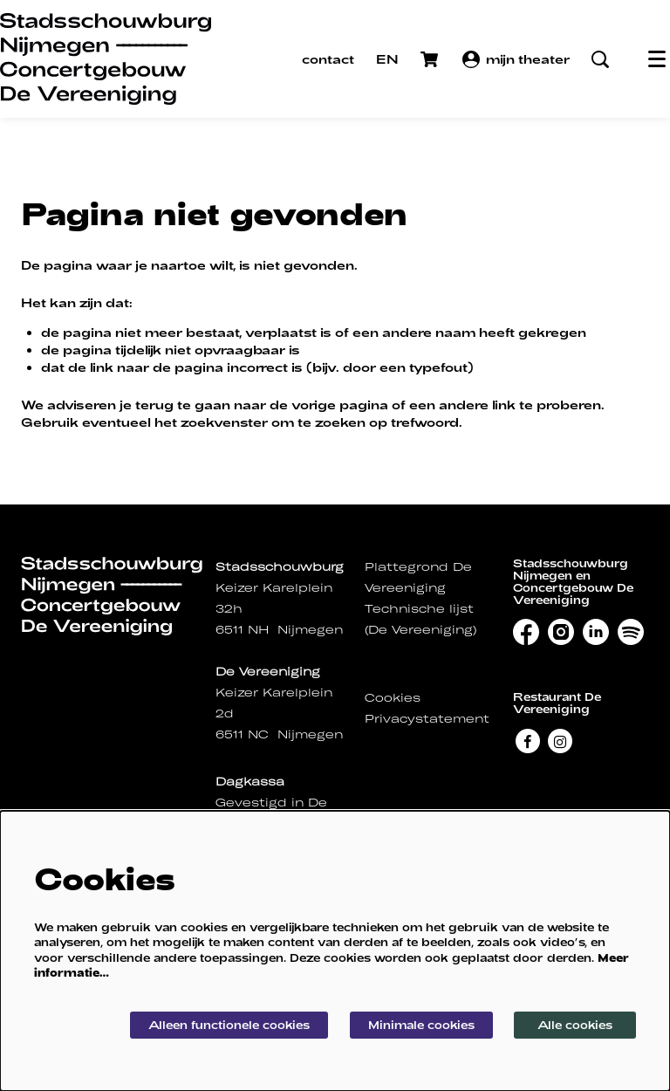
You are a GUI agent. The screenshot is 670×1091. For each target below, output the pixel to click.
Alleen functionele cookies (229, 1025)
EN (387, 58)
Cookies (392, 697)
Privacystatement (427, 718)
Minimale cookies (421, 1025)
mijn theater (516, 59)
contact (328, 58)
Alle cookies (574, 1025)
